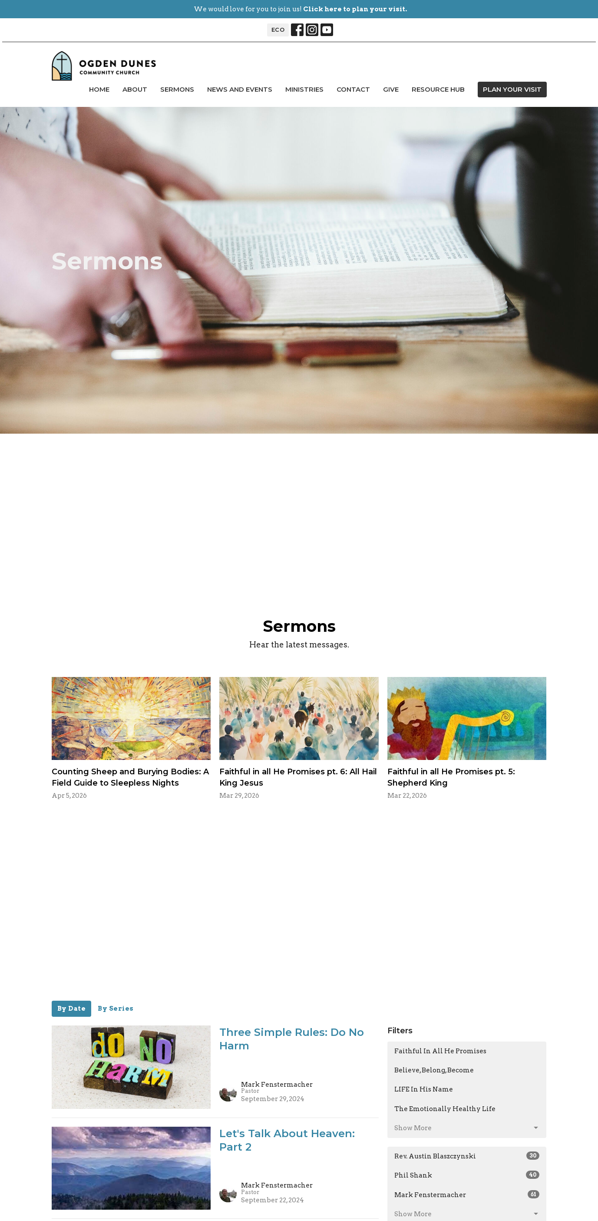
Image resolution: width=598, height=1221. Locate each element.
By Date (71, 1008)
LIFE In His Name (423, 1089)
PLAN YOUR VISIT (512, 89)
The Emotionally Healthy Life (445, 1109)
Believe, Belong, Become (434, 1070)
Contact (353, 89)
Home (99, 89)
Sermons (177, 89)
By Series (116, 1008)
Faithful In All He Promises (440, 1051)
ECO (278, 29)
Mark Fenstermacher (467, 1194)
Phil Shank (467, 1175)
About (134, 89)
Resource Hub (438, 89)
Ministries (304, 89)
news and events (239, 89)
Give (391, 89)
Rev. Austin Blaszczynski (467, 1155)
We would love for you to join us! (300, 9)
